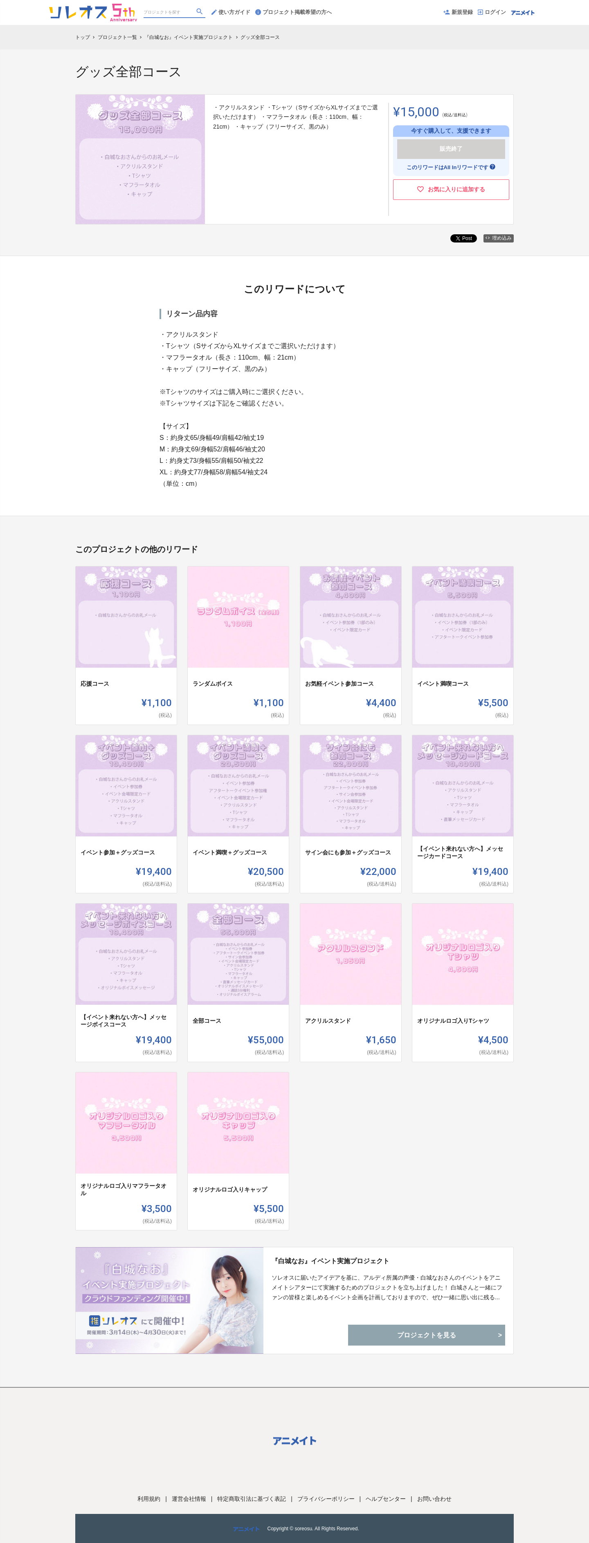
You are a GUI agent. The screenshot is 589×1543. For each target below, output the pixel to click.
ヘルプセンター (386, 1498)
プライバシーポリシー (326, 1498)
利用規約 (148, 1498)
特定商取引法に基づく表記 (251, 1498)
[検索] (200, 12)
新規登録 (458, 12)
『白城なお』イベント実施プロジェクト (330, 1261)
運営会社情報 (189, 1498)
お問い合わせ (434, 1498)
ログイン (492, 12)
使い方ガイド (230, 12)
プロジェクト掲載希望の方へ (293, 12)
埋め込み (499, 238)
